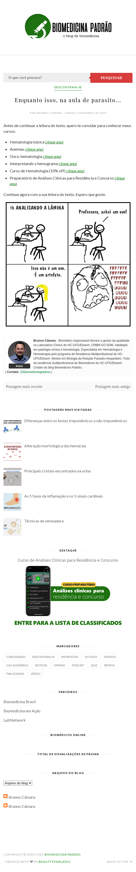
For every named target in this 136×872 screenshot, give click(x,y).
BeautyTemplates (54, 862)
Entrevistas (69, 657)
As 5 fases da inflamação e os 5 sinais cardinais (63, 496)
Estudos (91, 657)
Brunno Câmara (21, 797)
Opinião (59, 665)
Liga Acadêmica (17, 665)
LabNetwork (14, 720)
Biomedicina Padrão (63, 854)
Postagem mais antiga (112, 386)
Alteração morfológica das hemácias (55, 445)
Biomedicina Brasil (19, 701)
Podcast (78, 665)
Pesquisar (111, 78)
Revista (109, 665)
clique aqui (54, 141)
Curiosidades (16, 657)
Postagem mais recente (24, 386)
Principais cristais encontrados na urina (57, 470)
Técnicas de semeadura (44, 520)
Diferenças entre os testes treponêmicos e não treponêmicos (75, 420)
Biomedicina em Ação (21, 710)
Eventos (110, 657)
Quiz (94, 665)
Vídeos (35, 674)
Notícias (41, 665)
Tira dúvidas (15, 674)
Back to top (120, 862)
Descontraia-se (68, 87)
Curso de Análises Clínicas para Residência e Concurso (68, 560)
